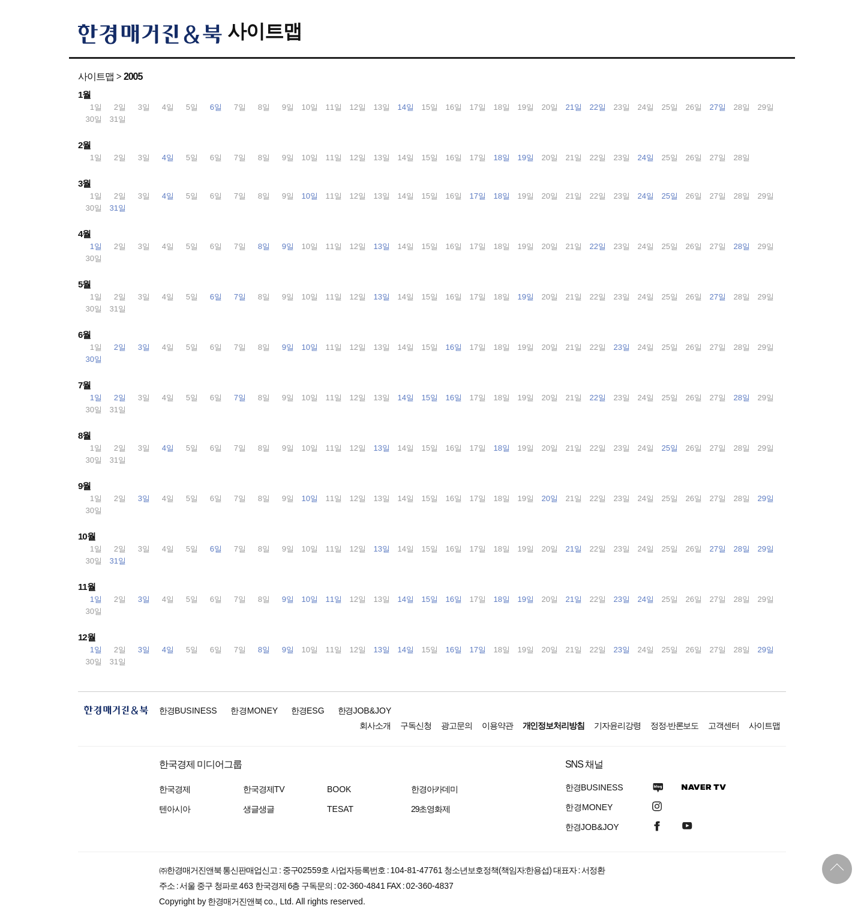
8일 (264, 246)
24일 (646, 157)
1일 (96, 246)
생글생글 (258, 809)
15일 (430, 397)
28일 (742, 246)
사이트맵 (264, 31)
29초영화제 (430, 809)
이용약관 (497, 725)
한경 (188, 710)
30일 (94, 359)
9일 (288, 246)
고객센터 (723, 725)
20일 (550, 498)
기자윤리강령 (617, 725)
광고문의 (456, 725)
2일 (120, 347)
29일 (766, 498)
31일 (118, 207)
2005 (133, 76)
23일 (622, 347)
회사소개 (375, 725)
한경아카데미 (434, 789)
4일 (168, 157)
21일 (574, 107)
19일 (526, 157)
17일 (478, 195)
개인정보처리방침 (554, 725)
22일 (598, 107)
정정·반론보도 (674, 725)
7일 (240, 296)
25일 (670, 195)
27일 (718, 107)
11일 (334, 599)
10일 (310, 195)
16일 (454, 347)
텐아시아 (174, 809)
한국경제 (174, 789)
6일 (216, 107)
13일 (382, 246)
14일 (406, 107)
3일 (144, 347)
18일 (502, 157)
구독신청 (415, 725)
